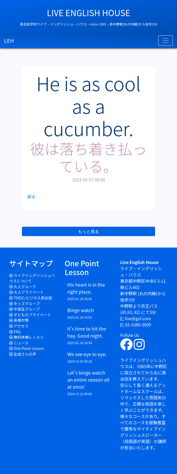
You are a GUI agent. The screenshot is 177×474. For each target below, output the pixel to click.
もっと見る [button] (88, 231)
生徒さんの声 (25, 354)
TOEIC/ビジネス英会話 (33, 297)
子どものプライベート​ (32, 314)
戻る (31, 196)
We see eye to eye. (87, 354)
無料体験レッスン (29, 337)
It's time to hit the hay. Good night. (86, 332)
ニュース (21, 342)
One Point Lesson (29, 348)
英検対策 (21, 320)
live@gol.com (138, 318)
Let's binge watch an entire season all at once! (88, 379)
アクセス (21, 325)
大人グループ (25, 286)
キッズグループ (27, 303)
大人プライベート (29, 292)
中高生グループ (27, 309)
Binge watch (80, 310)
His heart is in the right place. (86, 288)
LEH (9, 40)
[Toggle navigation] (165, 40)
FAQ (17, 331)
